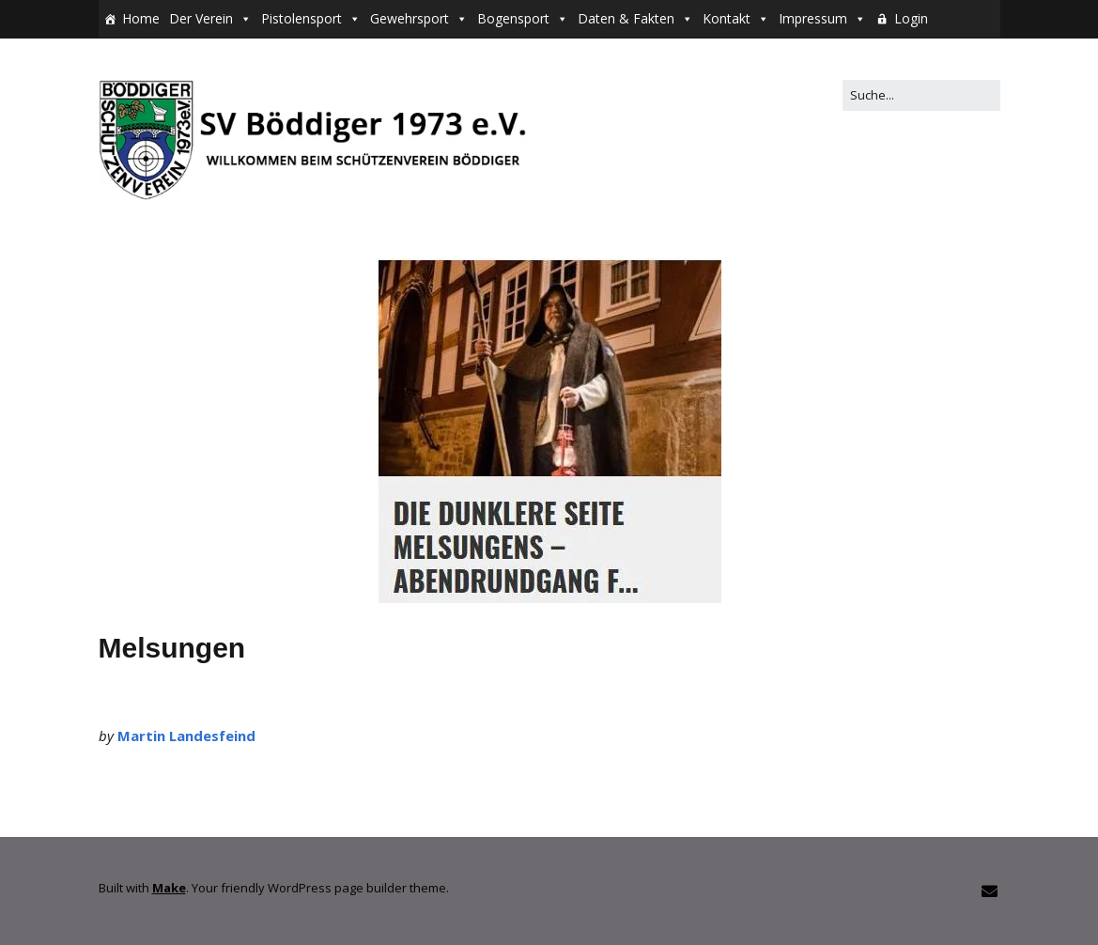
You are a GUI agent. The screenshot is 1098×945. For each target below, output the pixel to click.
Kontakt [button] (726, 18)
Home (141, 18)
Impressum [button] (813, 18)
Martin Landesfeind (186, 735)
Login (911, 18)
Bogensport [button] (513, 18)
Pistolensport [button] (301, 18)
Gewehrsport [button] (409, 18)
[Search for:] (921, 95)
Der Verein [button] (201, 18)
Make (169, 887)
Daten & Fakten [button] (626, 18)
